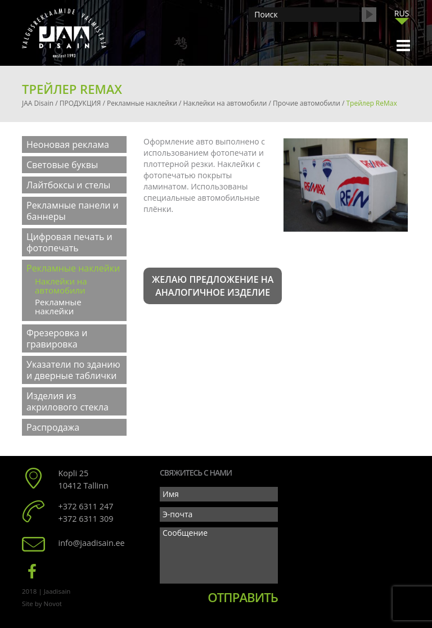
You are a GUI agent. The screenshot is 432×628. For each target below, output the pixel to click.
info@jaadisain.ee (91, 542)
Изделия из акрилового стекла (67, 401)
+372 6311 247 (86, 506)
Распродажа (52, 427)
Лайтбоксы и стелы (68, 185)
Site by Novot (42, 603)
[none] (401, 16)
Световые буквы (62, 165)
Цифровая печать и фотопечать (69, 242)
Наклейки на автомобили (61, 285)
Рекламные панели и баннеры (72, 211)
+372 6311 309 (86, 518)
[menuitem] (401, 13)
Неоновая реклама (67, 144)
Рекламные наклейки (73, 268)
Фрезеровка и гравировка (56, 338)
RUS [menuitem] (402, 13)
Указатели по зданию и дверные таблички (73, 370)
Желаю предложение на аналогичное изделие (212, 286)
